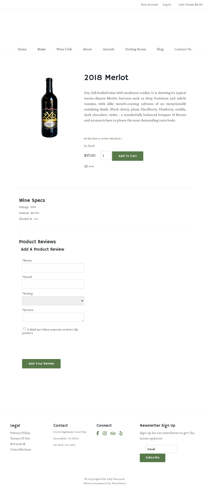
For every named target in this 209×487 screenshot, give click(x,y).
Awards (108, 49)
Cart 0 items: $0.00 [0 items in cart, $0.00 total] (191, 4)
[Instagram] (105, 433)
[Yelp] (121, 433)
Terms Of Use (20, 438)
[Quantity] (106, 155)
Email (91, 166)
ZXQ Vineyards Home (104, 27)
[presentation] (53, 345)
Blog (160, 49)
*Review (28, 310)
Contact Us (183, 49)
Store (42, 49)
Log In (167, 4)
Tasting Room (135, 49)
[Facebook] (98, 433)
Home (22, 49)
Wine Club (64, 49)
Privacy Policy (20, 433)
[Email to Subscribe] (161, 449)
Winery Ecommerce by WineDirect (104, 483)
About (87, 49)
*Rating (27, 293)
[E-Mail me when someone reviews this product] (24, 328)
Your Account (149, 4)
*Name (27, 260)
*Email (27, 277)
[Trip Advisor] (113, 433)
